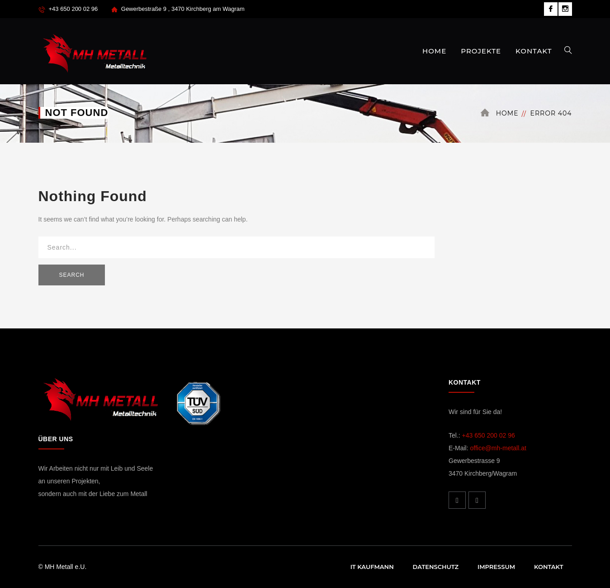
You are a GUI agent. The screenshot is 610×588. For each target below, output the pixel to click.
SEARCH (72, 275)
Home (507, 113)
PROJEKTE (481, 51)
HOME (434, 51)
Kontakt (548, 566)
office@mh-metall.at (498, 448)
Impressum (496, 566)
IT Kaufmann (372, 566)
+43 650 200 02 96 (488, 435)
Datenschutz (436, 566)
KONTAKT (533, 51)
